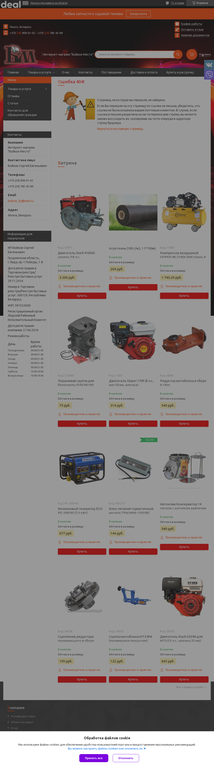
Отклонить (125, 758)
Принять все (94, 758)
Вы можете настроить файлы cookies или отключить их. (105, 748)
